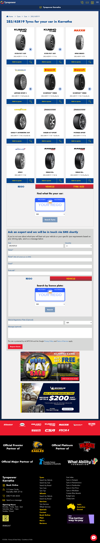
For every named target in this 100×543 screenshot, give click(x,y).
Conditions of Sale (27, 539)
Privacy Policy (48, 341)
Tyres (42, 477)
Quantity (68, 243)
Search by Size (45, 483)
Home (9, 16)
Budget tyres (70, 496)
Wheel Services (45, 507)
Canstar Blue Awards (73, 493)
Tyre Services (44, 504)
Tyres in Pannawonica (73, 483)
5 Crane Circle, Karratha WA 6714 (14, 490)
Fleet (42, 518)
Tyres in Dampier (72, 480)
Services (43, 501)
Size (9, 243)
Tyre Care (43, 488)
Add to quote (16, 62)
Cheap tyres (70, 498)
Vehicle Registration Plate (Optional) (20, 320)
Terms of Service (62, 341)
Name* (10, 250)
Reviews (43, 523)
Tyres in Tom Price (72, 488)
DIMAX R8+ (50, 172)
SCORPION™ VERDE (50, 93)
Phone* (19, 257)
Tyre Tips (43, 491)
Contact (43, 512)
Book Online (45, 515)
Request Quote (15, 347)
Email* (10, 264)
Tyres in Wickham (72, 491)
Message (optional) (14, 327)
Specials (43, 509)
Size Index (69, 477)
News (42, 520)
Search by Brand (45, 485)
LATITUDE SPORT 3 (20, 93)
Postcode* (11, 270)
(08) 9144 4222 (13, 496)
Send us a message (14, 500)
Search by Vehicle (46, 480)
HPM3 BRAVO (79, 53)
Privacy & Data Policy (14, 539)
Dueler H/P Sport (50, 133)
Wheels (43, 493)
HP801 (20, 172)
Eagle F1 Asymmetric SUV (20, 133)
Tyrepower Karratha (50, 7)
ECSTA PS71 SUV (20, 53)
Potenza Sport (79, 133)
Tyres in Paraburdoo (73, 485)
